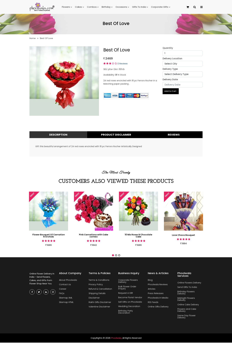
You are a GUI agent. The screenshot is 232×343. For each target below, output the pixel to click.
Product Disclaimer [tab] (116, 134)
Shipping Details (97, 294)
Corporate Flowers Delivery (128, 281)
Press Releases (155, 294)
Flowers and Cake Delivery (186, 310)
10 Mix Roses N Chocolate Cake (138, 236)
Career (62, 289)
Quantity (168, 48)
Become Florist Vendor (130, 298)
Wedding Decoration (129, 307)
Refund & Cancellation (100, 289)
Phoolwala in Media (158, 298)
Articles (151, 289)
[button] (113, 256)
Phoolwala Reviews (158, 285)
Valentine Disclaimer (99, 307)
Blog (150, 280)
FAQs (61, 294)
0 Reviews (122, 63)
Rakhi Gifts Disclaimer (100, 303)
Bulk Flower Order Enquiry (127, 288)
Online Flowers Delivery (189, 283)
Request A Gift (125, 293)
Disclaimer (94, 298)
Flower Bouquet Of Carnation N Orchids (48, 236)
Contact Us (65, 285)
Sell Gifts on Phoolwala (130, 302)
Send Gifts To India (187, 288)
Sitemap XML (65, 298)
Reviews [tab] (174, 134)
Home (32, 38)
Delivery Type (170, 69)
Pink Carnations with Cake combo (93, 236)
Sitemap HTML (66, 303)
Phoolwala (116, 338)
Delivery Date (170, 79)
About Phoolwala (68, 280)
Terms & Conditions (99, 280)
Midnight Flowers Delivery (186, 299)
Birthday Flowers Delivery (186, 293)
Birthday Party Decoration (125, 312)
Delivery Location (172, 58)
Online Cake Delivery (188, 305)
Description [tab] (58, 134)
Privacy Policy (96, 285)
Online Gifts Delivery (158, 307)
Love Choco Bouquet (183, 235)
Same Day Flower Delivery (186, 317)
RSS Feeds (153, 303)
